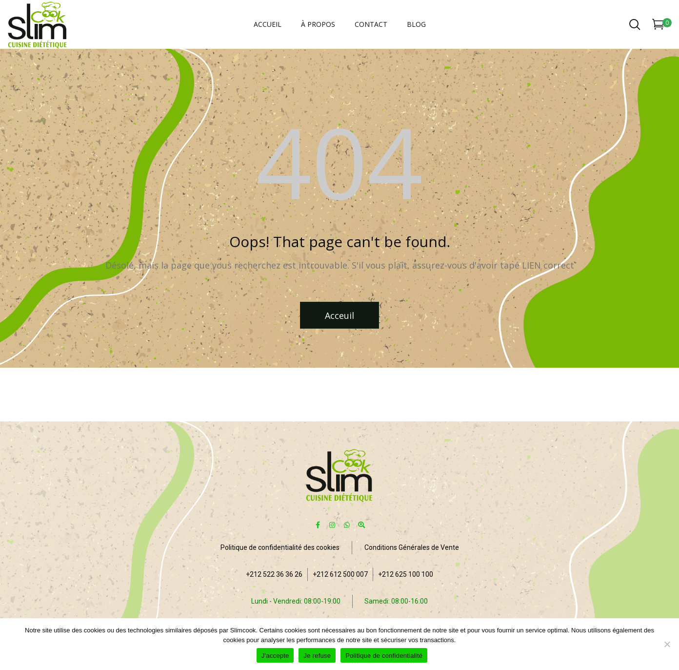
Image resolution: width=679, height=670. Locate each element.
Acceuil (339, 315)
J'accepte (275, 655)
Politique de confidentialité (383, 655)
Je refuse (317, 655)
